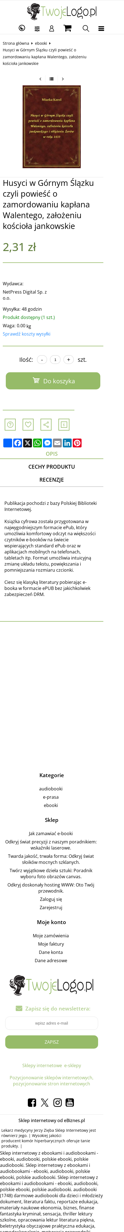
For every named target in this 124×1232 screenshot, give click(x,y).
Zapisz (62, 1008)
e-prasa (61, 763)
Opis (62, 430)
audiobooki (61, 755)
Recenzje (62, 457)
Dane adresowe (61, 927)
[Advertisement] (62, 661)
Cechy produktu (62, 444)
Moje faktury (61, 910)
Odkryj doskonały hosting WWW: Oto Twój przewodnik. (61, 854)
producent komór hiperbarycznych (80, 1101)
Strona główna (18, 43)
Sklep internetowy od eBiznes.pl (62, 1086)
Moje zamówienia (61, 902)
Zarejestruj (61, 873)
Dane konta (61, 918)
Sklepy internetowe (52, 1031)
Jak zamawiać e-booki (61, 799)
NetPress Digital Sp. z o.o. (31, 274)
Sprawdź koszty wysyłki (29, 310)
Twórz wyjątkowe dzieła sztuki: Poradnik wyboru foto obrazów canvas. (61, 839)
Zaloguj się (61, 865)
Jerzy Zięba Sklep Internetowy (63, 1096)
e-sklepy (82, 1031)
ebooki (43, 43)
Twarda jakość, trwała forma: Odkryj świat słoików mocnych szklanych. (61, 825)
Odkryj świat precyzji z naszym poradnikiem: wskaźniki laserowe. (61, 811)
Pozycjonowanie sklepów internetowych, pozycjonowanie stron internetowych (62, 1047)
